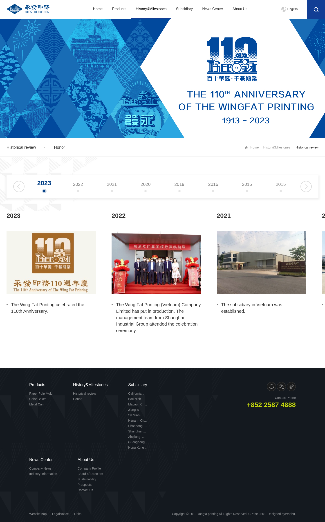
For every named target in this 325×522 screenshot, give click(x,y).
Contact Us (85, 490)
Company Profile (89, 468)
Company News (40, 468)
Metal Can (36, 404)
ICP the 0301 (256, 514)
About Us (240, 9)
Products (119, 9)
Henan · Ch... (137, 420)
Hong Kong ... (138, 447)
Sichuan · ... (136, 415)
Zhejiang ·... (136, 437)
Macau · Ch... (137, 404)
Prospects (85, 484)
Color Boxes (37, 399)
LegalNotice (60, 514)
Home (98, 9)
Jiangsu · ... (136, 410)
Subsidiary (184, 9)
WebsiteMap (38, 514)
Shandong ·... (137, 426)
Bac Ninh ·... (136, 399)
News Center (212, 9)
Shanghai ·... (137, 431)
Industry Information (43, 474)
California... (136, 393)
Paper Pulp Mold (41, 393)
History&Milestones (151, 9)
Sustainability (87, 479)
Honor (59, 147)
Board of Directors (90, 474)
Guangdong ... (138, 442)
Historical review (21, 147)
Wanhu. (290, 514)
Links (77, 514)
